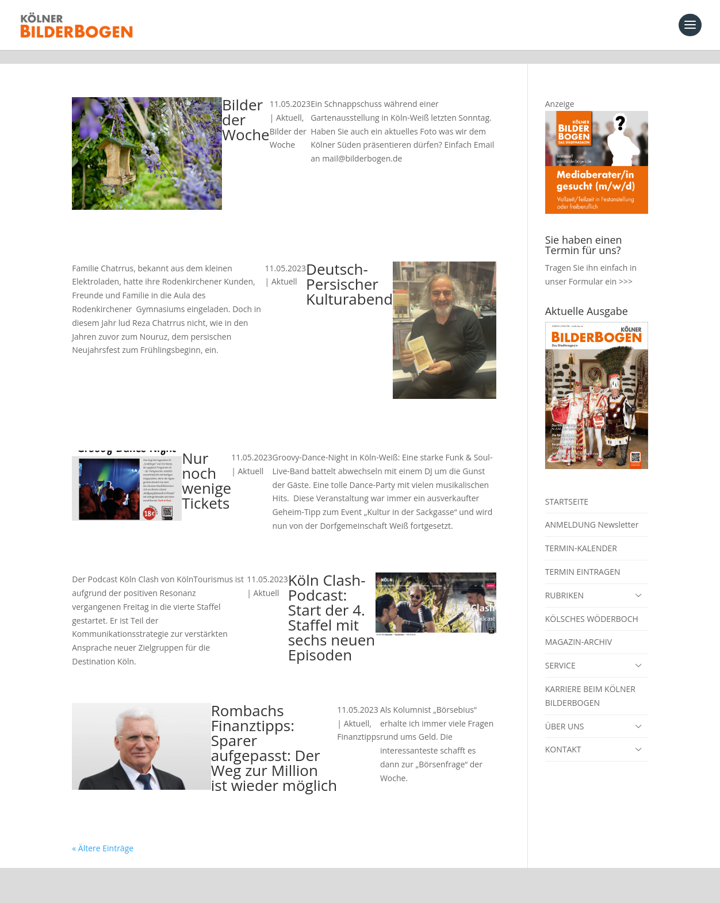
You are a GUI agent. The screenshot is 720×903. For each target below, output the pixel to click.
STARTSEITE (566, 487)
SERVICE (560, 651)
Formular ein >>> (601, 267)
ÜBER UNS (564, 712)
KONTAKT (563, 735)
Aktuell (289, 103)
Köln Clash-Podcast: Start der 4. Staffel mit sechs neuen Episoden (332, 603)
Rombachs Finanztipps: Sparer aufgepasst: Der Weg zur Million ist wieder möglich (274, 734)
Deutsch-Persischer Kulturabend (349, 270)
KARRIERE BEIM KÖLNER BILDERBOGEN (590, 682)
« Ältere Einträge (102, 834)
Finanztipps (358, 722)
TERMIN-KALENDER (581, 534)
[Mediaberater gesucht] (596, 196)
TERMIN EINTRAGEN (583, 557)
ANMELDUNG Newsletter (592, 510)
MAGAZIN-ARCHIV (578, 628)
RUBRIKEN (564, 581)
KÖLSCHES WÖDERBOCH (591, 605)
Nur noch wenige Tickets (206, 466)
